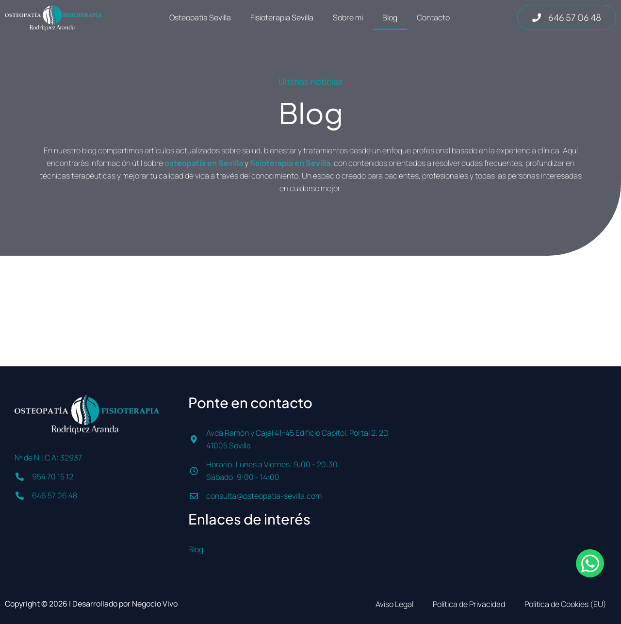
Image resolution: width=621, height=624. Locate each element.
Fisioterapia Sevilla (281, 17)
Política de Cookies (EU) (565, 604)
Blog (389, 17)
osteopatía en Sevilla (203, 163)
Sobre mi (348, 17)
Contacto (433, 17)
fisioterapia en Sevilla (290, 163)
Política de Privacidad (469, 604)
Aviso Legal (394, 604)
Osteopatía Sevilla (200, 17)
